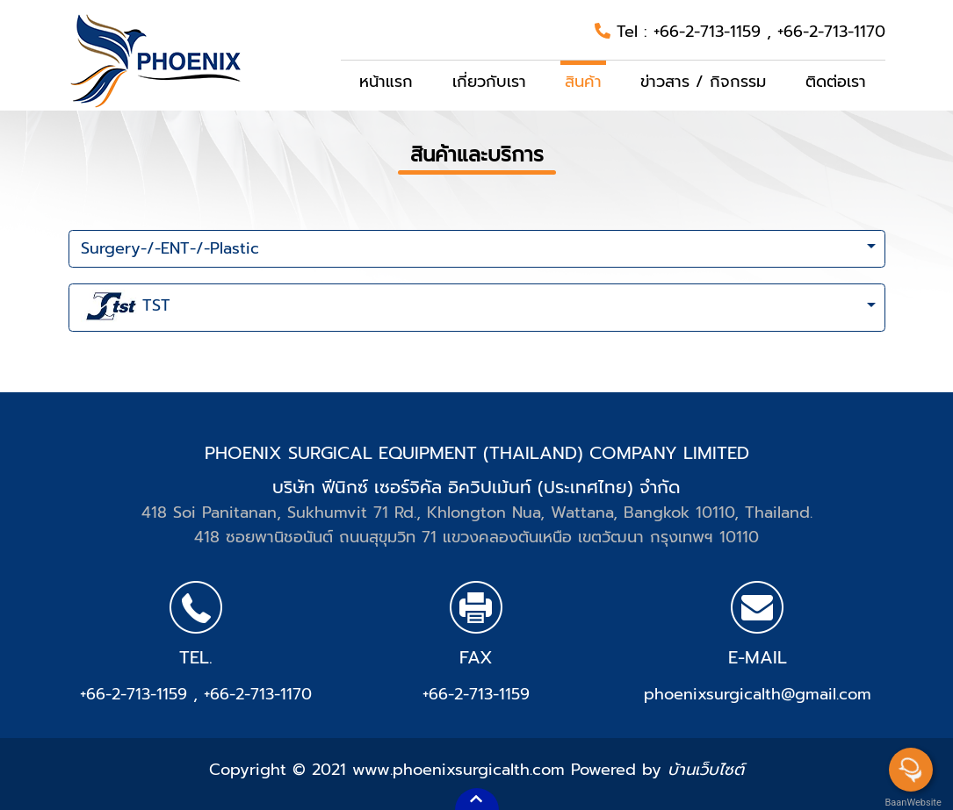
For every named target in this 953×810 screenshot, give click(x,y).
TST (125, 307)
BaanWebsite (911, 802)
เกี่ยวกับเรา (489, 81)
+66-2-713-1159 (710, 31)
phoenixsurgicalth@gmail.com (757, 694)
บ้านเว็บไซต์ (706, 769)
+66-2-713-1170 (831, 31)
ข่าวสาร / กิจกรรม (703, 81)
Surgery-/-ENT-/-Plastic (170, 248)
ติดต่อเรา (835, 81)
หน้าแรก (386, 81)
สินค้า (583, 81)
